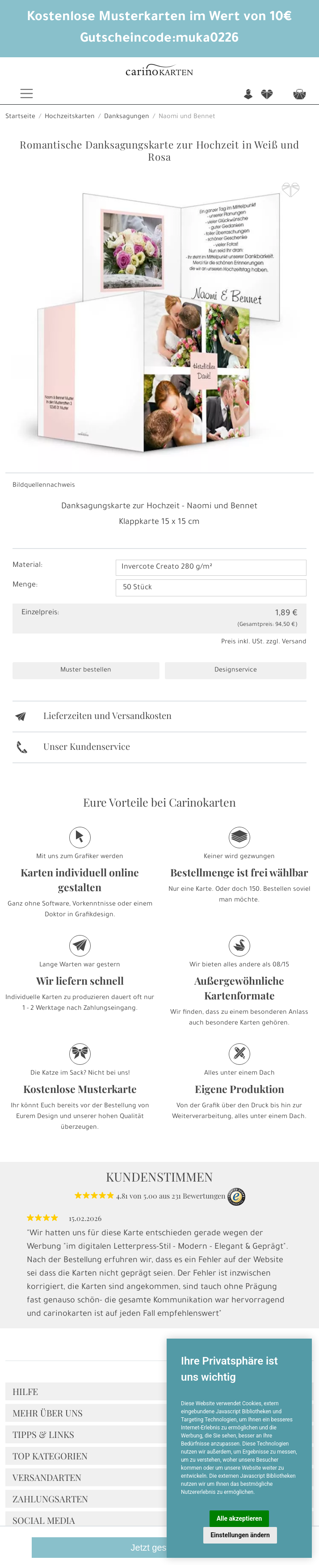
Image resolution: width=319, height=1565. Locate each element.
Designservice (235, 670)
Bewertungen (204, 1195)
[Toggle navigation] (26, 93)
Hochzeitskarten (70, 117)
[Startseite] (159, 71)
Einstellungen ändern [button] (240, 1535)
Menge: (25, 585)
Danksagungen (126, 117)
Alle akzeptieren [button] (239, 1518)
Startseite (20, 117)
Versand (294, 642)
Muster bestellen (85, 670)
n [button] (248, 95)
